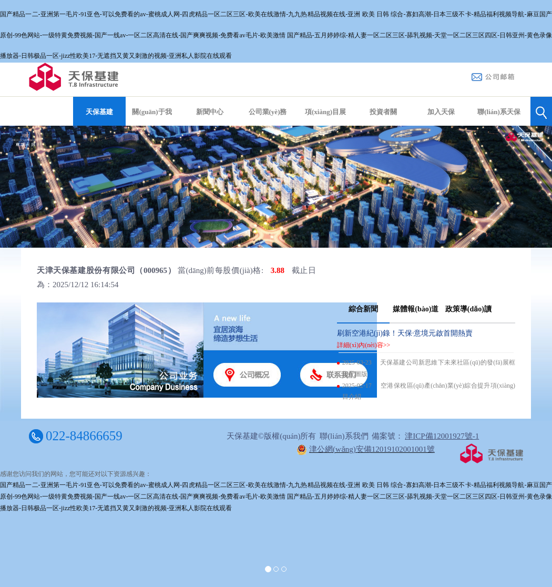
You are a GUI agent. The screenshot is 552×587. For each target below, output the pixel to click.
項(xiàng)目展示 (325, 123)
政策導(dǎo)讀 (468, 309)
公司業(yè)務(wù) (268, 123)
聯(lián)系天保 (498, 112)
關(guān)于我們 (151, 123)
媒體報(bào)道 (415, 309)
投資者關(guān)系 (383, 123)
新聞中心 (209, 112)
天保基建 (99, 112)
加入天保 (441, 112)
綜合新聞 (363, 309)
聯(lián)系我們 (344, 436)
